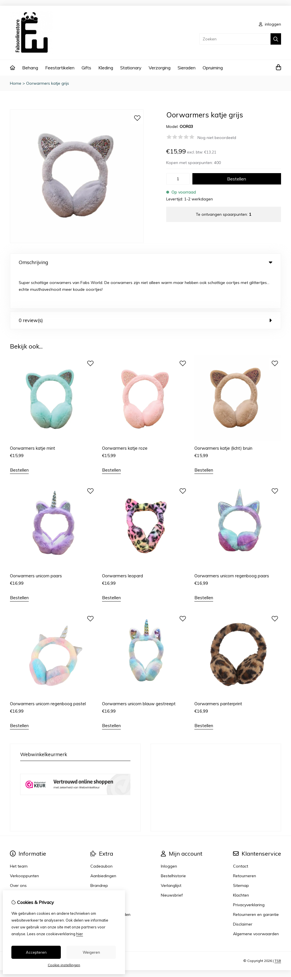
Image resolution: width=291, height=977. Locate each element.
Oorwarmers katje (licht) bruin (223, 410)
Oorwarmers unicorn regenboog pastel (48, 666)
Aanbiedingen (103, 838)
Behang (30, 67)
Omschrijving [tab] (145, 262)
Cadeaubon (101, 828)
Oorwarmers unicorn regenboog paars (231, 538)
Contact (240, 828)
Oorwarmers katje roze (124, 410)
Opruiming (213, 67)
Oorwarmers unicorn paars (36, 538)
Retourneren (244, 838)
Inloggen (169, 828)
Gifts (86, 67)
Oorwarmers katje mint (32, 410)
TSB (278, 923)
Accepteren (36, 952)
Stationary (131, 67)
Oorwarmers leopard (122, 538)
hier (79, 934)
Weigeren (91, 952)
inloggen (270, 24)
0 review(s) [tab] (145, 283)
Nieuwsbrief (172, 857)
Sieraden (187, 67)
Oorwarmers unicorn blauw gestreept (139, 666)
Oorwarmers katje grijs (47, 83)
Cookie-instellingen (64, 965)
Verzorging (160, 67)
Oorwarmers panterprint (218, 666)
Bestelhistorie (173, 838)
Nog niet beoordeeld (217, 137)
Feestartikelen (59, 67)
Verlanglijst (171, 848)
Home (15, 83)
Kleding (105, 67)
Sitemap (241, 848)
